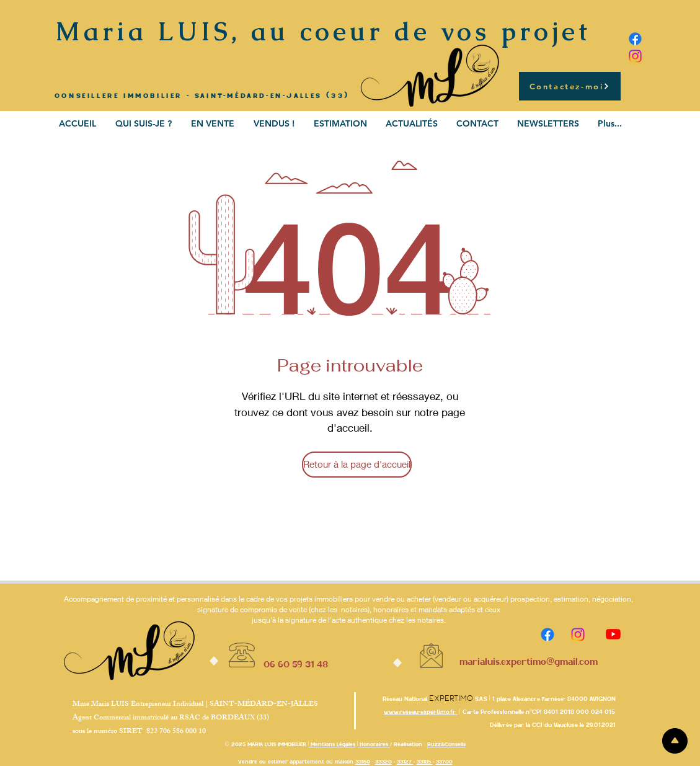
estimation (571, 598)
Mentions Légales (332, 744)
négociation (611, 598)
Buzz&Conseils (446, 744)
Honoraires (374, 744)
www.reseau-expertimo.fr (421, 712)
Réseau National (406, 699)
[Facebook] (635, 38)
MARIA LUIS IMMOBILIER (276, 744)
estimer (278, 761)
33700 (444, 761)
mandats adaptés (447, 609)
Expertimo (451, 698)
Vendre (247, 761)
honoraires (391, 609)
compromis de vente (273, 609)
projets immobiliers (322, 598)
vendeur (448, 598)
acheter (419, 598)
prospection (530, 598)
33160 (362, 761)
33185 (425, 761)
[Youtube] (613, 634)
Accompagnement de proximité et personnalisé (141, 598)
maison (344, 761)
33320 (383, 761)
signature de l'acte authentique (336, 620)
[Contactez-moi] (570, 86)
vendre (384, 598)
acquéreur (490, 598)
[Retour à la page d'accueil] (357, 465)
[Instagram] (635, 56)
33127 (405, 761)
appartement (307, 761)
